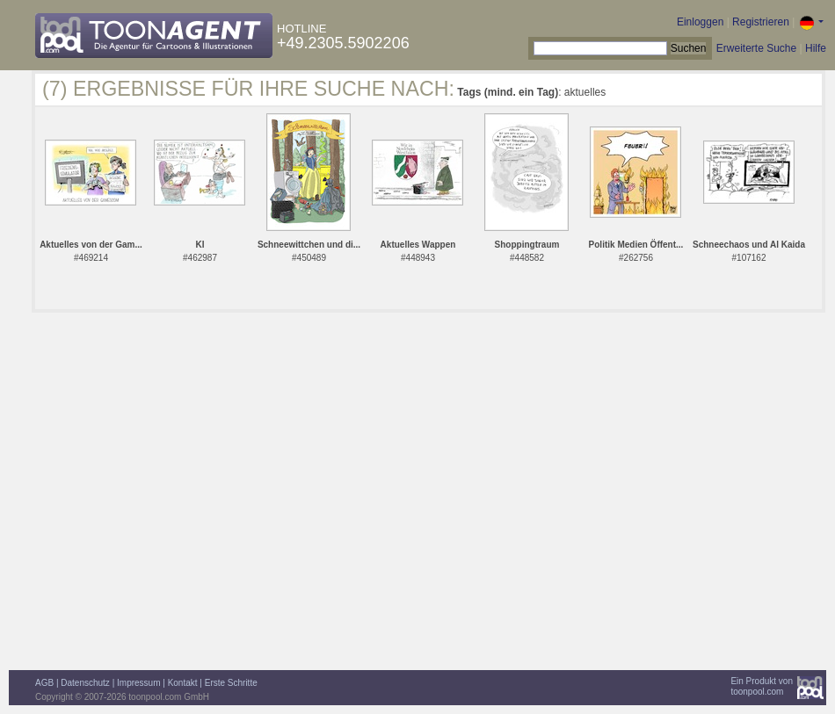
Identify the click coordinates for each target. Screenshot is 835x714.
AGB (44, 683)
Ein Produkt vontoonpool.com (761, 686)
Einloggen (700, 22)
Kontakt (183, 683)
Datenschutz (85, 683)
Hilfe (815, 48)
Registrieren (760, 22)
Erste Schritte (231, 683)
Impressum (138, 683)
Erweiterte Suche (756, 48)
